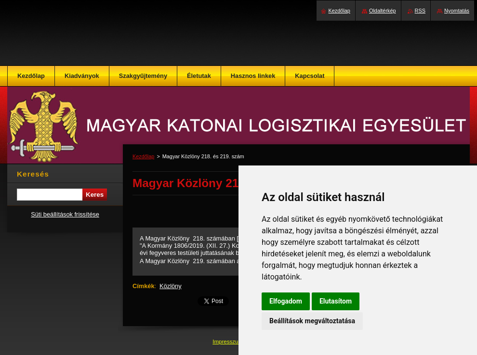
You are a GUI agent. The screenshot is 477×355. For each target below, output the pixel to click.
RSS (420, 10)
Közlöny (170, 286)
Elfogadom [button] (285, 301)
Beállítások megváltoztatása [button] (312, 321)
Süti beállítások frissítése (65, 214)
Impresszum (228, 341)
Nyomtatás (456, 10)
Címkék (143, 286)
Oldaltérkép (382, 10)
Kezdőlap (143, 156)
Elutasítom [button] (335, 301)
